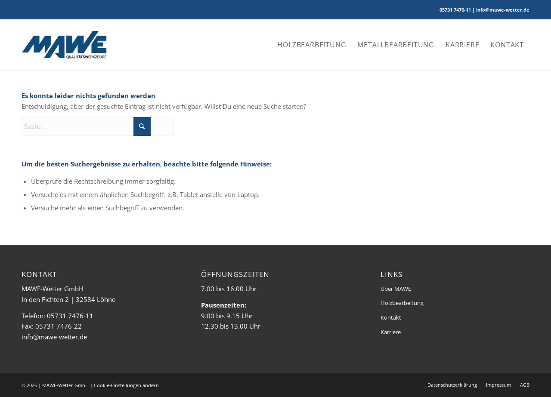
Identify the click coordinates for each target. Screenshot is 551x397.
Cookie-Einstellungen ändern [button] (126, 385)
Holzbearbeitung (402, 303)
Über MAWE (396, 288)
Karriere (391, 332)
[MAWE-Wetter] (64, 44)
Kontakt (391, 317)
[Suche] (98, 126)
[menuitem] (312, 44)
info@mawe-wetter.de (54, 336)
